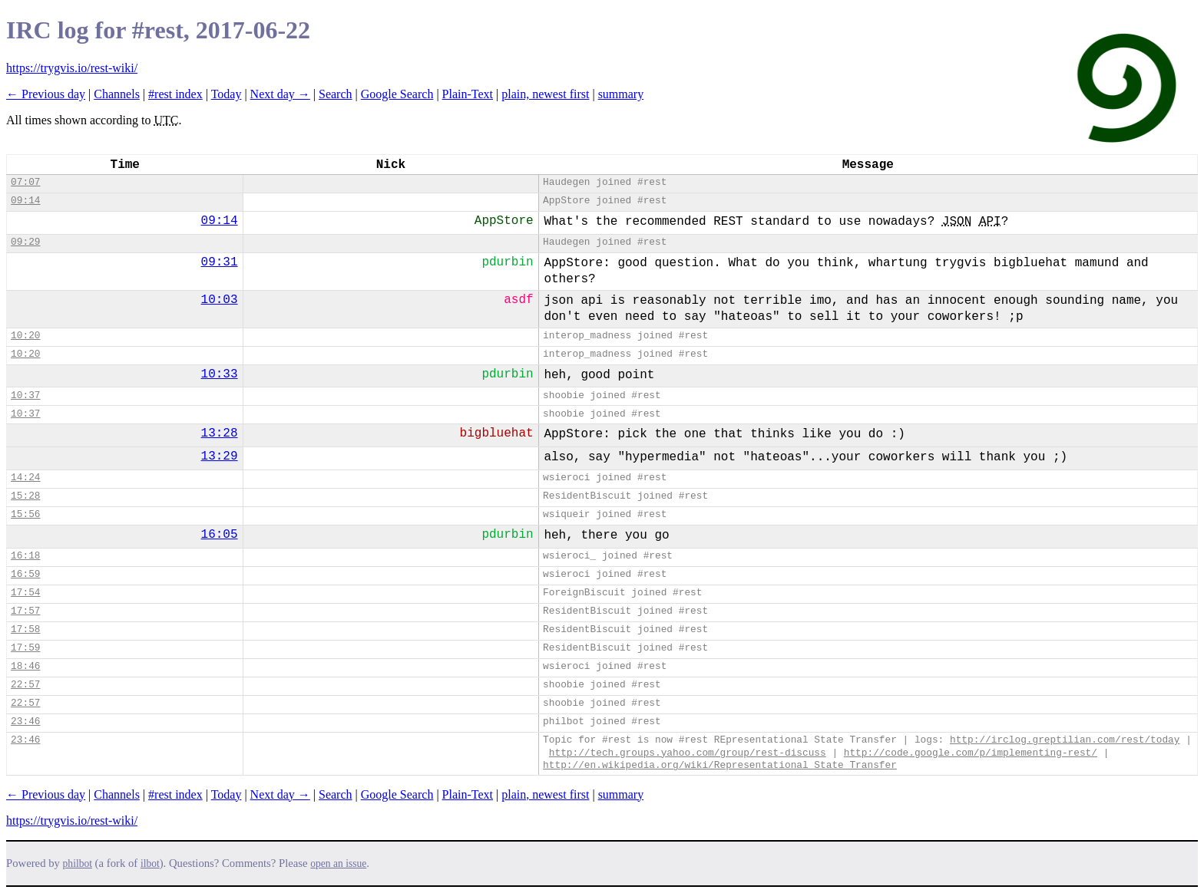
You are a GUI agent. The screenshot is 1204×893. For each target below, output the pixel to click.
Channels (117, 94)
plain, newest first (545, 94)
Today (226, 94)
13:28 (219, 433)
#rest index (175, 94)
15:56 (25, 514)
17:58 (25, 629)
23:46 (25, 721)
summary (621, 94)
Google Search (397, 94)
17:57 (25, 611)
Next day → (280, 94)
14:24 (25, 477)
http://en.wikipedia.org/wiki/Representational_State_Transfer (720, 765)
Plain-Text (467, 94)
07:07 (25, 182)
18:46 (25, 666)
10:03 (219, 300)
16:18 (25, 556)
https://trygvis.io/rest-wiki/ (71, 67)
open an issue (338, 863)
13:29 (219, 456)
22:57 (25, 684)
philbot (77, 863)
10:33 (219, 374)
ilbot (150, 863)
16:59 (25, 574)
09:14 (25, 200)
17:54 (25, 592)
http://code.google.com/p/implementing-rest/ (970, 753)
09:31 (219, 262)
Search (335, 94)
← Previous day (45, 94)
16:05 (219, 535)
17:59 (25, 648)
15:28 (25, 496)
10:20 (25, 335)
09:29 (25, 242)
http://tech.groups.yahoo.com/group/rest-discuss (687, 753)
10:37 (25, 395)
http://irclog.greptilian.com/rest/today (1065, 740)
